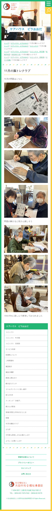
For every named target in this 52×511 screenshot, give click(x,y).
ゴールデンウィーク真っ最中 (16, 389)
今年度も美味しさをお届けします (18, 435)
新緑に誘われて (11, 378)
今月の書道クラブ (12, 424)
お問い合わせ (26, 474)
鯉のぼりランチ (11, 384)
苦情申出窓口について (26, 457)
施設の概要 (10, 372)
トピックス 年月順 (13, 338)
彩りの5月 (9, 395)
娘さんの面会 (10, 406)
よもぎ (8, 429)
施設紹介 (9, 366)
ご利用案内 (10, 361)
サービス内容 (10, 349)
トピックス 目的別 (13, 343)
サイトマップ (26, 468)
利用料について (11, 355)
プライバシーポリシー (26, 463)
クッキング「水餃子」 (14, 401)
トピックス (10, 332)
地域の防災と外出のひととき (16, 412)
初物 (7, 418)
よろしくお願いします (14, 441)
